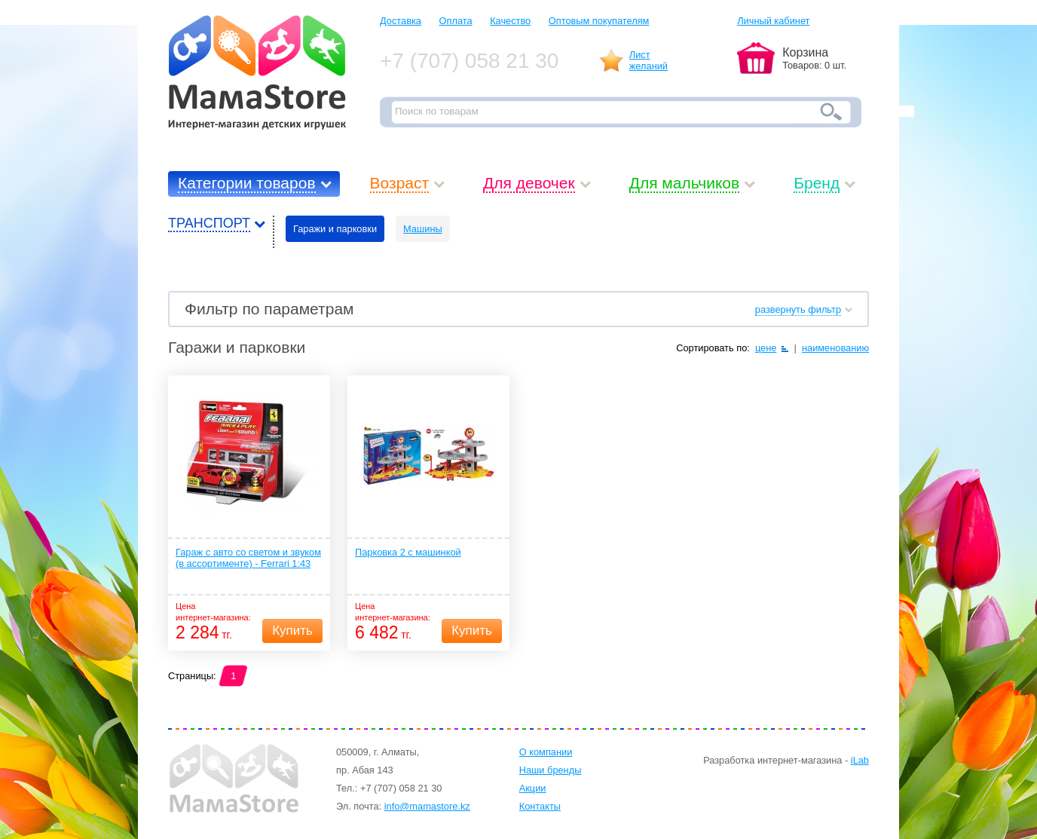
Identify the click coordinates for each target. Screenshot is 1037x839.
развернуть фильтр (798, 309)
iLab (860, 760)
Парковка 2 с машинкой (408, 552)
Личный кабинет (773, 20)
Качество (510, 20)
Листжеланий (648, 60)
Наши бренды (550, 770)
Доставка (400, 20)
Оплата (456, 20)
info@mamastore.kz (427, 806)
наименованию (835, 348)
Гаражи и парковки (335, 228)
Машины (422, 228)
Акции (532, 788)
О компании (546, 752)
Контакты (540, 806)
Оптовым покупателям (599, 20)
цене (766, 348)
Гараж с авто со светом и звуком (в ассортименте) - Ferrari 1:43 (248, 558)
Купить (292, 630)
